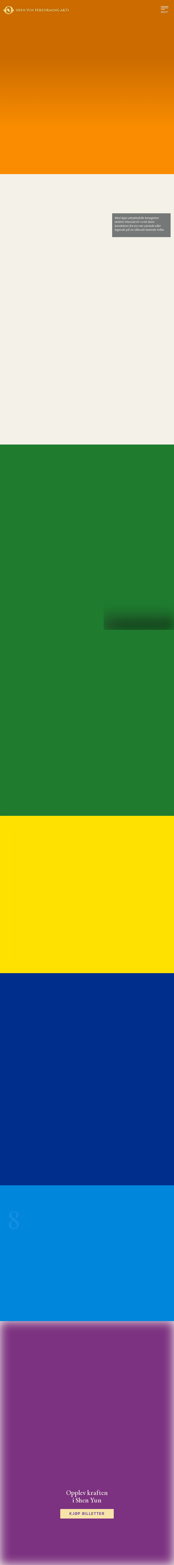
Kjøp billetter (87, 1513)
